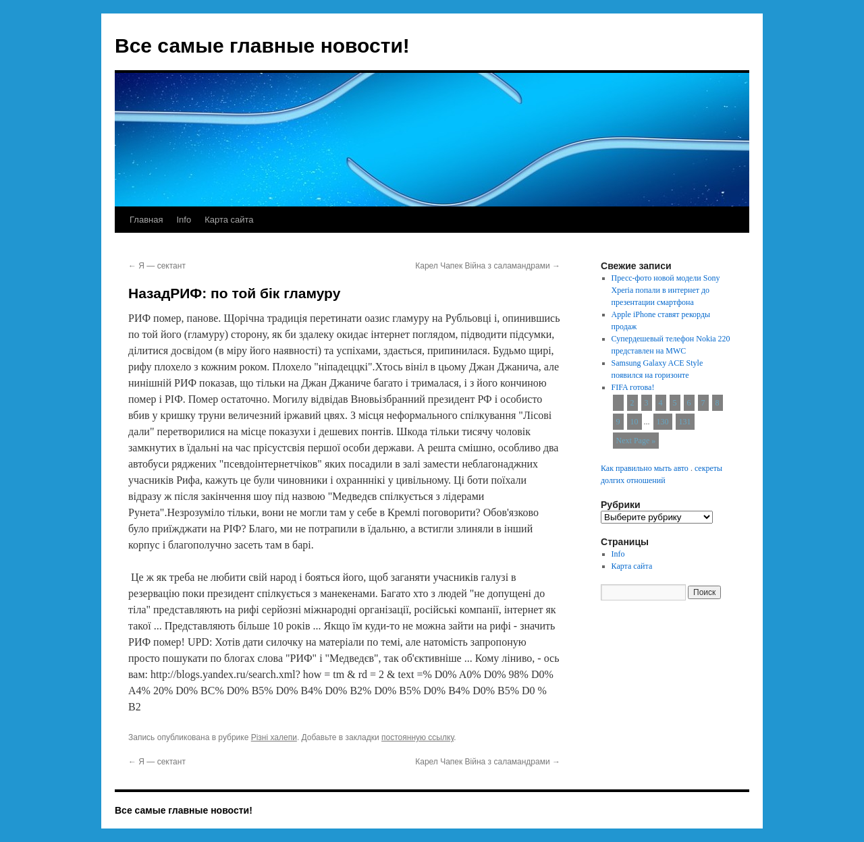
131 (685, 421)
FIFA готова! (633, 387)
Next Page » (636, 440)
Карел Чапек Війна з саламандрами (487, 266)
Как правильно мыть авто (644, 468)
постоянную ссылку (417, 737)
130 (663, 421)
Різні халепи (274, 737)
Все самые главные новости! (262, 45)
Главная (146, 220)
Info (183, 220)
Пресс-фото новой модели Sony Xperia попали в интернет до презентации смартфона (666, 290)
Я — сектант (157, 266)
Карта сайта (229, 220)
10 (634, 421)
